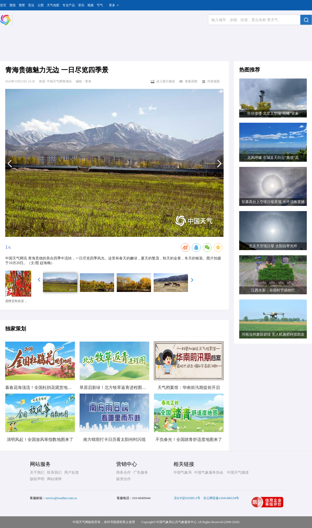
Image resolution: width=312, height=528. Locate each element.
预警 (22, 5)
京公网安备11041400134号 (221, 498)
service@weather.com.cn (61, 498)
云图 (40, 5)
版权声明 (37, 479)
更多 (112, 5)
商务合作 (123, 472)
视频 (90, 5)
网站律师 (54, 479)
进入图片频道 (162, 81)
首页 (3, 5)
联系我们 (54, 472)
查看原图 (188, 81)
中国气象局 (182, 472)
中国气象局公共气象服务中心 (176, 522)
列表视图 (210, 81)
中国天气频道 (238, 472)
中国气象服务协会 (208, 472)
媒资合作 (123, 479)
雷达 (31, 5)
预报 (12, 5)
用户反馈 (71, 472)
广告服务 (140, 472)
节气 (100, 5)
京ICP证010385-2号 (187, 498)
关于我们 (37, 472)
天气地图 (53, 5)
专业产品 (68, 5)
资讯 (81, 5)
